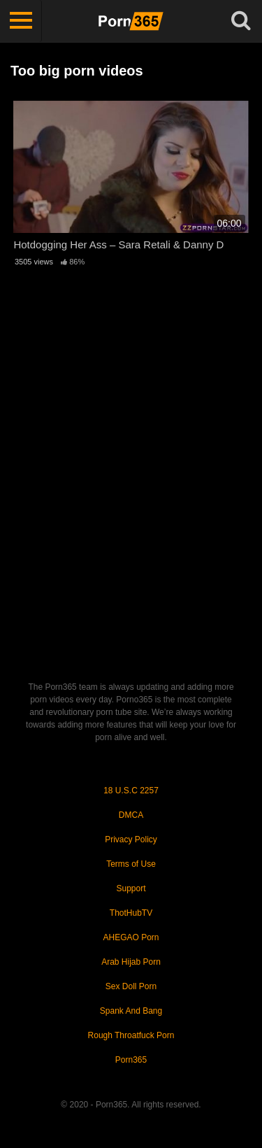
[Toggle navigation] (21, 21)
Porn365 (131, 1060)
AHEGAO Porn (131, 937)
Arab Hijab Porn (131, 962)
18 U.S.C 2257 (131, 790)
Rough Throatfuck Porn (131, 1035)
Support (130, 888)
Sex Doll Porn (131, 986)
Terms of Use (131, 864)
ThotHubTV (131, 913)
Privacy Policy (131, 839)
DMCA (131, 815)
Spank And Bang (131, 1011)
